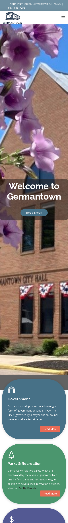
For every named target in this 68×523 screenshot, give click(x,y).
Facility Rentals (27, 488)
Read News (34, 210)
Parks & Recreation (25, 463)
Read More (50, 429)
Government (19, 399)
